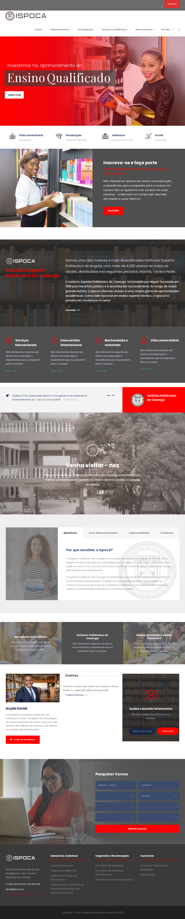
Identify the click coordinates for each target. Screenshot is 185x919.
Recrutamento (144, 29)
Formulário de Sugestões (109, 865)
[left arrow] (108, 395)
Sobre (38, 29)
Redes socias (147, 874)
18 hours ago (69, 399)
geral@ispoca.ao (15, 889)
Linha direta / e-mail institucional (114, 879)
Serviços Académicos (114, 29)
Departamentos (59, 29)
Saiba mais (11, 370)
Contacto (172, 4)
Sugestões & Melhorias (63, 870)
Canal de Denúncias (62, 865)
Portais (165, 29)
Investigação (85, 29)
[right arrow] (112, 395)
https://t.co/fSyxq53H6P (48, 399)
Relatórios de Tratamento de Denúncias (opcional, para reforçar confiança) (67, 888)
